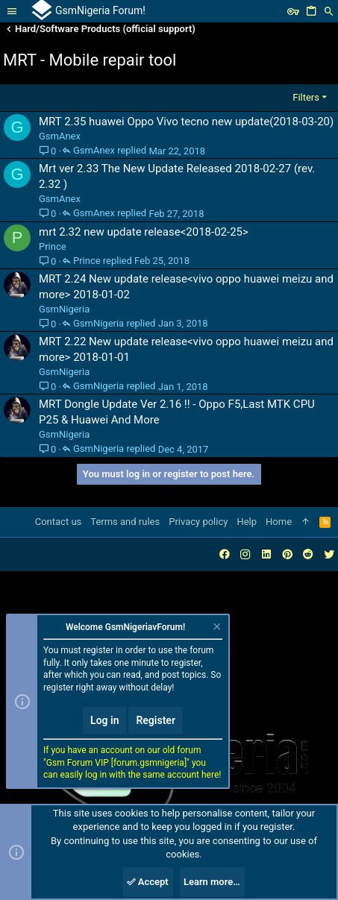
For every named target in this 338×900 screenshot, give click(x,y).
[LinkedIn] (266, 554)
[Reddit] (308, 554)
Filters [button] (305, 97)
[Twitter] (329, 554)
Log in (104, 720)
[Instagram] (245, 554)
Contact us (58, 521)
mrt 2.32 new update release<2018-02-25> (143, 232)
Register (155, 720)
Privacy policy (198, 521)
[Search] (329, 11)
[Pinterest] (287, 554)
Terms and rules (125, 521)
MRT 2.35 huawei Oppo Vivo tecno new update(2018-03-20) (186, 121)
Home (279, 521)
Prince (52, 246)
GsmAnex (60, 136)
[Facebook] (225, 554)
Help (247, 521)
